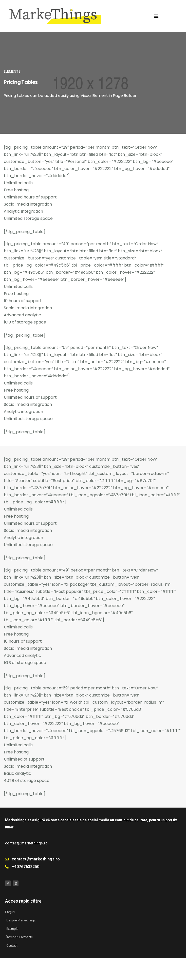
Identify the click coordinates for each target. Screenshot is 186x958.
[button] (156, 16)
